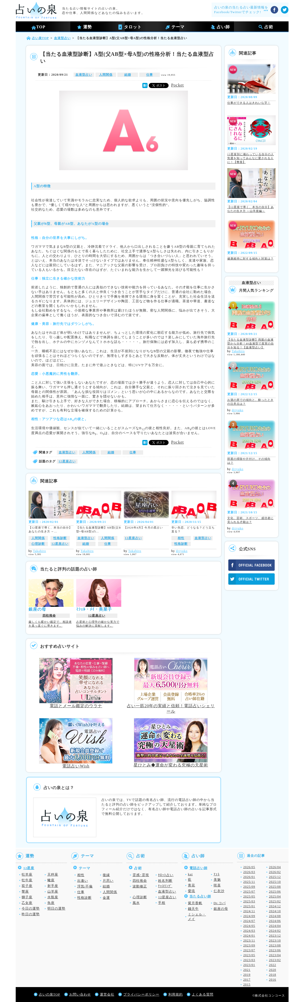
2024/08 (275, 916)
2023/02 (275, 960)
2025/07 (249, 891)
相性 (181, 538)
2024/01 (249, 935)
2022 (272, 965)
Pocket (177, 85)
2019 (246, 975)
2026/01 (249, 877)
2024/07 (249, 921)
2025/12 (275, 877)
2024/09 (249, 916)
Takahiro (39, 551)
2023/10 (275, 940)
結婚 (127, 74)
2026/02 (275, 872)
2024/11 (249, 911)
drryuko (182, 551)
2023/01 (249, 965)
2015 (246, 984)
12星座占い (67, 461)
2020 (272, 970)
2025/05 (249, 896)
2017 (246, 979)
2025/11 (249, 882)
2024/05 (249, 926)
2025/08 (275, 886)
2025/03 (249, 901)
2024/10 (275, 911)
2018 (272, 975)
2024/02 (275, 930)
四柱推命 (49, 615)
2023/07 (249, 950)
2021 (246, 970)
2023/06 (275, 950)
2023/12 (275, 935)
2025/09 (249, 886)
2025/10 (275, 882)
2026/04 (275, 867)
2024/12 (275, 906)
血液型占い (83, 74)
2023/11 (249, 940)
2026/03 (249, 872)
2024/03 (249, 930)
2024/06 (275, 921)
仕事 (149, 74)
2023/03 (249, 960)
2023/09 (249, 945)
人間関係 (105, 74)
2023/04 (275, 955)
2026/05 (249, 867)
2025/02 (275, 901)
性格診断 (60, 538)
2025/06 (275, 891)
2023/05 (249, 955)
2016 (272, 979)
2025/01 (249, 906)
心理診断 (38, 544)
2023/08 (275, 945)
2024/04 (275, 926)
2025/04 (275, 896)
